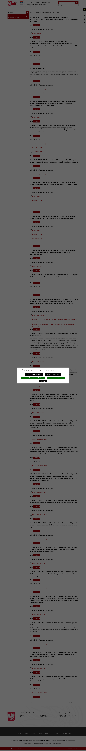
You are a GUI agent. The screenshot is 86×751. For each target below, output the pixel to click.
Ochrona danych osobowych (34, 374)
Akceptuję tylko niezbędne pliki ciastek (33, 378)
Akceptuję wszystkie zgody (56, 378)
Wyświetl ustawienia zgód (53, 374)
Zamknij (43, 381)
